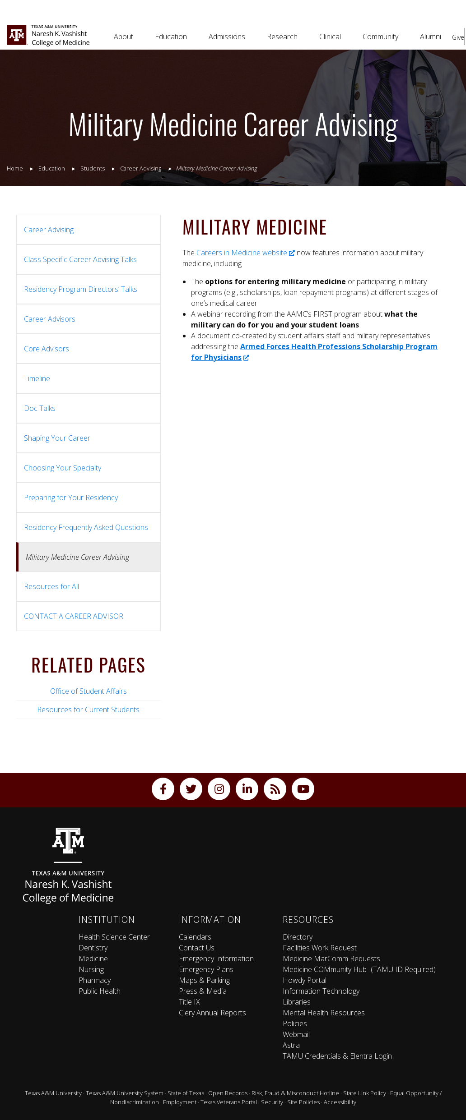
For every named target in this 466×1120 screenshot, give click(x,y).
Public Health (100, 991)
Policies (295, 1023)
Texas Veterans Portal (228, 1102)
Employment (179, 1102)
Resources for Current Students (88, 709)
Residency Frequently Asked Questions (86, 527)
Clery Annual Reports (212, 1013)
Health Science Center (114, 937)
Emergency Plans (206, 969)
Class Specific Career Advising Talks (80, 259)
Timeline (37, 378)
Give (458, 37)
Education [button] (171, 36)
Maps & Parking (204, 980)
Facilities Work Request (320, 948)
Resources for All (51, 586)
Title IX (189, 1002)
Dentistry (93, 948)
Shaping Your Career (57, 438)
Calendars (195, 937)
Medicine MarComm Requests (331, 958)
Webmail (296, 1034)
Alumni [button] (430, 36)
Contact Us (196, 948)
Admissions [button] (227, 36)
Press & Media (203, 991)
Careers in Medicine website (245, 253)
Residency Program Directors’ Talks (80, 289)
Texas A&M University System (124, 1093)
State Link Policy (364, 1093)
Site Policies (303, 1102)
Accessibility (340, 1102)
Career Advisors (49, 319)
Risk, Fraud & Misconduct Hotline (295, 1093)
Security (272, 1102)
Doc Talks (40, 408)
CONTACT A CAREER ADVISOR (73, 616)
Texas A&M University (53, 1093)
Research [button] (282, 36)
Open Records (227, 1093)
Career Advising (49, 230)
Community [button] (380, 36)
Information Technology (321, 991)
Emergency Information (216, 958)
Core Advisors (46, 349)
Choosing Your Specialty (62, 468)
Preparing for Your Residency (71, 497)
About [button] (123, 36)
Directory (297, 937)
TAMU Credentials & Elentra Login (337, 1056)
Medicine (93, 958)
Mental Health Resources (324, 1013)
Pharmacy (95, 980)
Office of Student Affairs (88, 691)
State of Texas (186, 1093)
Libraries (297, 1002)
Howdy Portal (304, 980)
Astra (291, 1045)
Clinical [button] (330, 36)
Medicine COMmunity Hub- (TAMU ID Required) (359, 969)
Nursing (91, 969)
